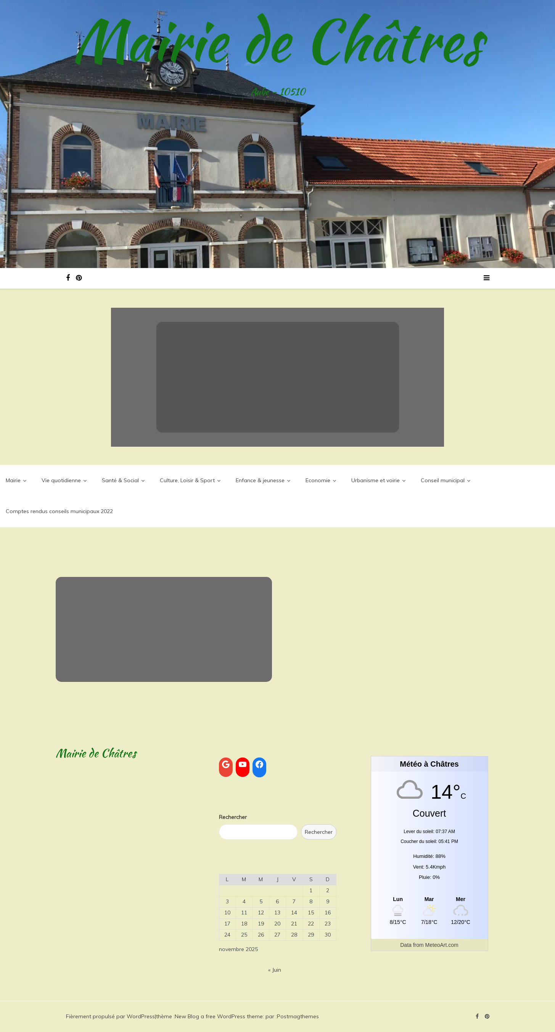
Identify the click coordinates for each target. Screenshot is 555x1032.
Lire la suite (277, 402)
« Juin (274, 969)
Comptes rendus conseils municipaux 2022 (59, 511)
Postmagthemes (298, 1016)
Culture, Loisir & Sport (187, 480)
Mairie (13, 480)
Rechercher (233, 817)
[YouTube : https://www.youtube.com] (242, 764)
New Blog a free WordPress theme (219, 1016)
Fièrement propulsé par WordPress (110, 1016)
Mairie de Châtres (277, 40)
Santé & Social (120, 480)
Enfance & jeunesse (260, 480)
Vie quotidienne (61, 480)
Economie (318, 480)
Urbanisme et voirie (375, 480)
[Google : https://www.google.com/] (226, 764)
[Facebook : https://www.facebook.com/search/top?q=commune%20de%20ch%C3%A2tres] (259, 764)
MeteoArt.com (441, 945)
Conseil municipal (443, 480)
